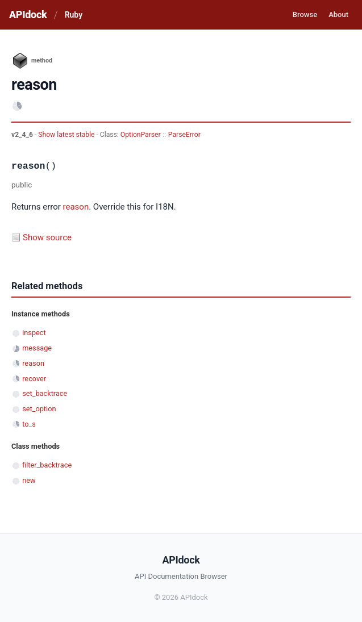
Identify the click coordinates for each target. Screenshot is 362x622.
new (28, 480)
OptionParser (140, 135)
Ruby (73, 14)
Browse (305, 14)
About (338, 14)
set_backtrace (44, 393)
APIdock (28, 14)
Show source (47, 237)
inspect (34, 332)
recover (34, 378)
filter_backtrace (47, 465)
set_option (39, 408)
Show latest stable (67, 135)
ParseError (184, 135)
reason (76, 207)
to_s (29, 424)
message (37, 348)
